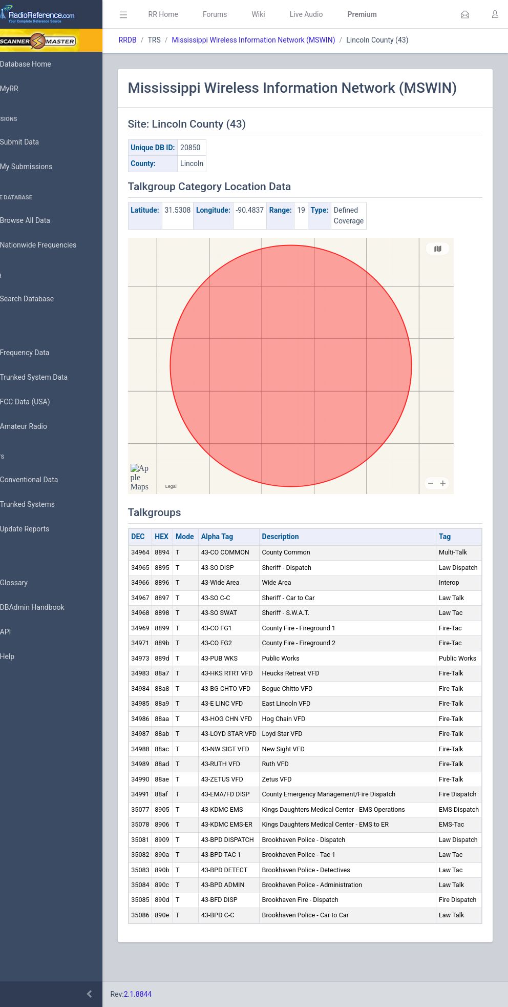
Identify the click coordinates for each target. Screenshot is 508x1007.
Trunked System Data (48, 377)
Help (22, 657)
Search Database (41, 299)
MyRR (23, 88)
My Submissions (40, 167)
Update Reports (39, 529)
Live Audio (335, 14)
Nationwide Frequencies (52, 245)
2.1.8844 (167, 994)
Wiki (287, 14)
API (20, 632)
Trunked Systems (41, 504)
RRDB (156, 40)
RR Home (192, 14)
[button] (465, 14)
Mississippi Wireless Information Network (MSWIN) (282, 40)
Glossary (28, 583)
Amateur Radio (38, 426)
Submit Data (34, 142)
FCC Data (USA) (39, 402)
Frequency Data (39, 352)
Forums (243, 14)
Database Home (40, 64)
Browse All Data (39, 220)
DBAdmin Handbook (46, 607)
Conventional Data (43, 480)
